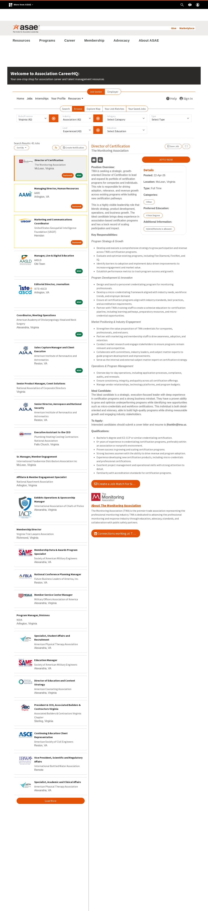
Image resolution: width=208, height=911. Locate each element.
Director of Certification (49, 148)
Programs (47, 28)
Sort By (20, 135)
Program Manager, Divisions (33, 603)
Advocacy (122, 28)
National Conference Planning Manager (57, 562)
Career (69, 28)
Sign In (186, 87)
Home (20, 86)
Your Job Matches (114, 96)
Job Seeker (96, 79)
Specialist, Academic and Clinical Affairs (57, 770)
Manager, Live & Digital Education (54, 243)
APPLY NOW (166, 147)
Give (173, 16)
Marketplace (186, 16)
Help (171, 87)
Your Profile (58, 86)
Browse (78, 96)
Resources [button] (74, 86)
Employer (112, 79)
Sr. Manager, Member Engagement (37, 444)
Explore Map (93, 96)
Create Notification (73, 135)
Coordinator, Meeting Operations (36, 303)
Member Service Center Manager (53, 582)
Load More (50, 789)
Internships (42, 86)
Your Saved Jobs (137, 96)
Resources (21, 28)
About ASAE (149, 28)
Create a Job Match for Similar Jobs (117, 472)
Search (66, 96)
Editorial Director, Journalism (51, 272)
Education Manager (45, 648)
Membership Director (29, 517)
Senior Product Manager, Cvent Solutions (41, 371)
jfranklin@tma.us (176, 412)
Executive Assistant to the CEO (52, 420)
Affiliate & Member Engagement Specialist (42, 465)
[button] (20, 5)
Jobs (29, 86)
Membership (94, 28)
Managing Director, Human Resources (56, 176)
